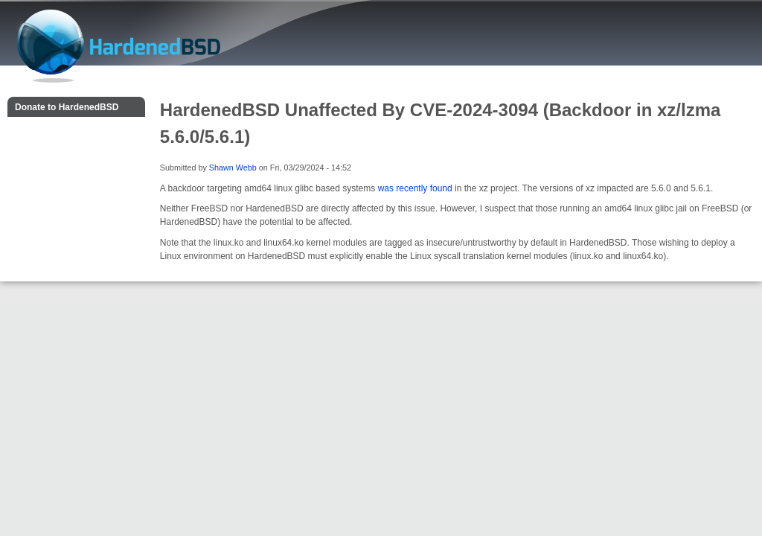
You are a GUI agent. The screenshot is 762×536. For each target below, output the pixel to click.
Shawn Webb (233, 167)
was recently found (415, 188)
